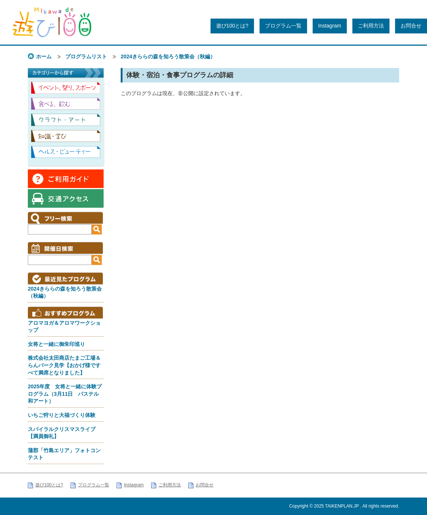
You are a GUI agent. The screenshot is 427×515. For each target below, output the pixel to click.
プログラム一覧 (283, 26)
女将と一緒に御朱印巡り (56, 344)
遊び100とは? (232, 26)
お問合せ (411, 26)
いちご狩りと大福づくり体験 (61, 415)
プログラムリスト (86, 56)
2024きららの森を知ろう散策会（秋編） (168, 56)
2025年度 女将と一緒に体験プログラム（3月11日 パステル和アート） (65, 393)
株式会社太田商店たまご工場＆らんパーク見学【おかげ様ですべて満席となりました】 (64, 365)
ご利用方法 (371, 26)
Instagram (329, 26)
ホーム (44, 56)
